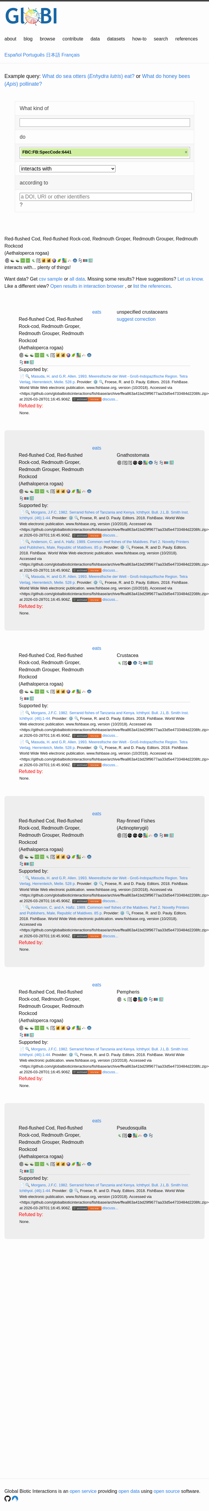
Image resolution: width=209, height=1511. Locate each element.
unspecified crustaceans (142, 312)
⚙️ (95, 382)
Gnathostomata (133, 455)
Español (13, 54)
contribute (72, 38)
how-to (139, 38)
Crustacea (127, 655)
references (186, 38)
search (161, 38)
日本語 (53, 54)
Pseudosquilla (131, 1127)
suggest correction (136, 319)
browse (47, 38)
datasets (116, 38)
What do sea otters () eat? (88, 76)
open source (167, 1491)
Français (70, 54)
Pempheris (128, 991)
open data (129, 1491)
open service (83, 1491)
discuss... (110, 399)
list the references (152, 286)
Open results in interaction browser (87, 286)
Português (34, 54)
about (10, 38)
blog (28, 38)
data (95, 38)
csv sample (51, 278)
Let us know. (191, 278)
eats (96, 312)
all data (77, 278)
